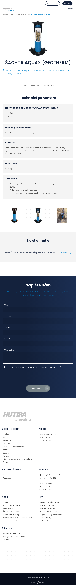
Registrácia (7, 477)
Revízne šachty (8, 507)
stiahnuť (66, 252)
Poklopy (6, 501)
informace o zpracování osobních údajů (45, 367)
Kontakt (6, 455)
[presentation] (38, 377)
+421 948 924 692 (49, 477)
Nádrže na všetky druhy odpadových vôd (19, 516)
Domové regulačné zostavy (50, 501)
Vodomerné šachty (10, 520)
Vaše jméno (8, 305)
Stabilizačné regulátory (48, 510)
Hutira (67, 3)
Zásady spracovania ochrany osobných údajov (18, 460)
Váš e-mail (8, 338)
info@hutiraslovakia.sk (51, 474)
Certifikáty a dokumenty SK (13, 446)
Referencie (7, 440)
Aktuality (6, 443)
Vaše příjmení (9, 316)
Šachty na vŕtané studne (12, 510)
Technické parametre (30, 85)
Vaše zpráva (9, 349)
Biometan (6, 538)
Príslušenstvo (44, 520)
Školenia (6, 452)
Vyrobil (38, 581)
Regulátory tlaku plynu (48, 507)
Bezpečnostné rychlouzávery (50, 513)
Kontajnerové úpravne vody (14, 535)
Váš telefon (8, 327)
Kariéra (5, 449)
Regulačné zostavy (46, 504)
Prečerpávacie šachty (11, 513)
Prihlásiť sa (52, 3)
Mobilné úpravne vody (12, 532)
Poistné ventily (45, 516)
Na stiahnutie (49, 85)
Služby (5, 437)
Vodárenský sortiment (11, 504)
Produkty (6, 434)
